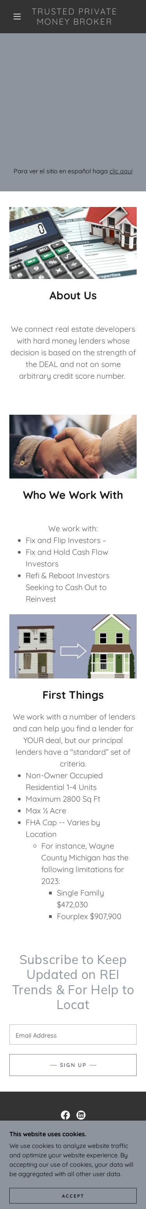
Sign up (73, 1065)
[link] (74, 16)
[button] (17, 16)
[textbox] (73, 1034)
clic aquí (120, 171)
